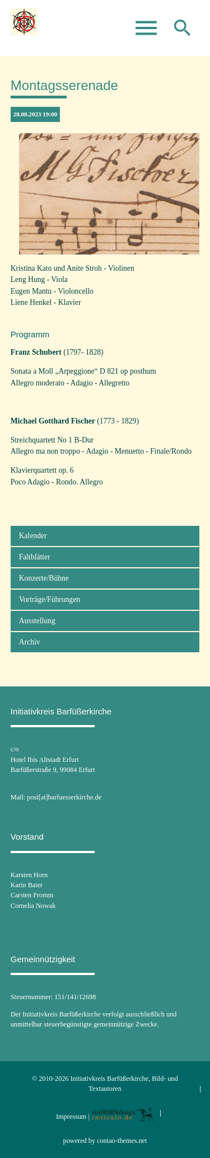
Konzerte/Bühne (44, 578)
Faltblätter (34, 557)
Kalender (33, 535)
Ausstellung (37, 620)
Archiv (29, 642)
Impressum (71, 1117)
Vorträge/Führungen (49, 599)
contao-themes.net (122, 1141)
